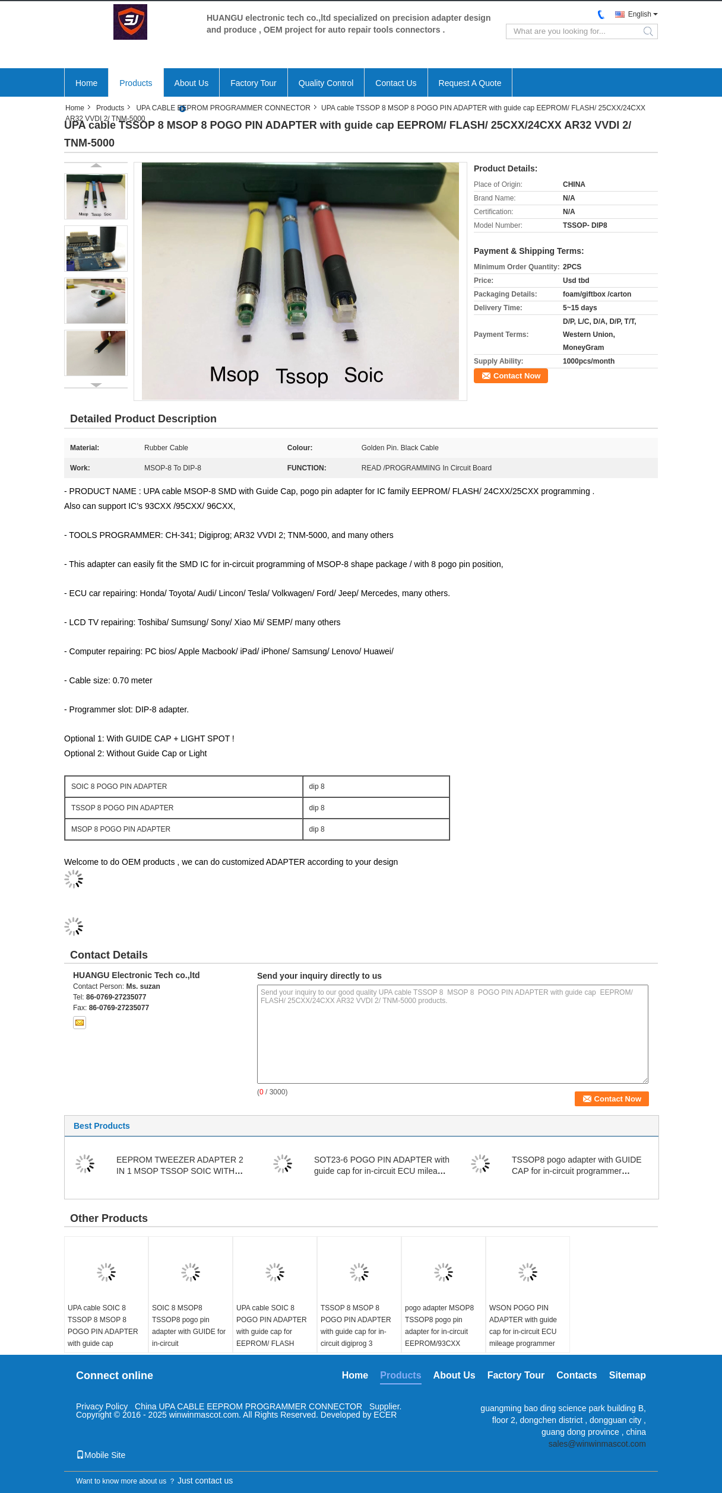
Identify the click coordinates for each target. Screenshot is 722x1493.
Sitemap (627, 1375)
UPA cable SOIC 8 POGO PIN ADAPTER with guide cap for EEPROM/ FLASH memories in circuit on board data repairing (271, 1337)
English (639, 14)
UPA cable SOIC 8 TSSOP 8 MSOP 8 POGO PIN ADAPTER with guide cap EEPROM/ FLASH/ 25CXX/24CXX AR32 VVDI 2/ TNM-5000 (103, 1343)
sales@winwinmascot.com (597, 1444)
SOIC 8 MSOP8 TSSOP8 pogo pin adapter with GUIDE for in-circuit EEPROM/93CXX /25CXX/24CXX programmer (189, 1343)
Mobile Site (100, 1455)
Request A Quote (470, 83)
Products (135, 83)
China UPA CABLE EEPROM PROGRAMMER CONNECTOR (248, 1406)
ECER (385, 1414)
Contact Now (516, 375)
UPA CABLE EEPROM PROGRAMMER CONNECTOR (223, 108)
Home (86, 83)
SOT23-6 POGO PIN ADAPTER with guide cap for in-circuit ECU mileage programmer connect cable (381, 1171)
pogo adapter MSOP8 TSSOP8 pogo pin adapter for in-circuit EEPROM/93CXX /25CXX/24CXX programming (439, 1337)
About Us (192, 83)
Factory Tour (253, 83)
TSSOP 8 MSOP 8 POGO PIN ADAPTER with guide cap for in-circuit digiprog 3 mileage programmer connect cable (356, 1337)
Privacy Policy (102, 1406)
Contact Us (395, 83)
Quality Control (326, 83)
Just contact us (205, 1480)
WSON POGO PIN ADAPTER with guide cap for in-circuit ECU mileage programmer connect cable (523, 1332)
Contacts (576, 1375)
